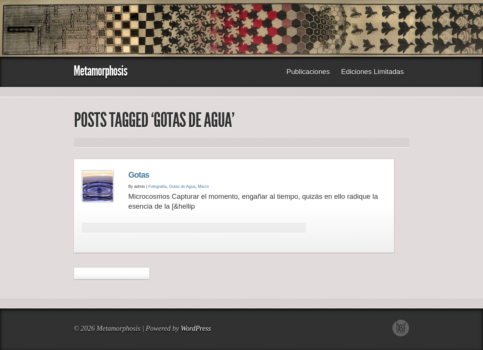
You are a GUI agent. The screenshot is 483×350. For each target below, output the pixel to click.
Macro (203, 186)
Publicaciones (308, 72)
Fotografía (157, 186)
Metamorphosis (100, 70)
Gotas (138, 175)
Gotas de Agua (182, 186)
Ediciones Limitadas (372, 72)
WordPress (196, 328)
